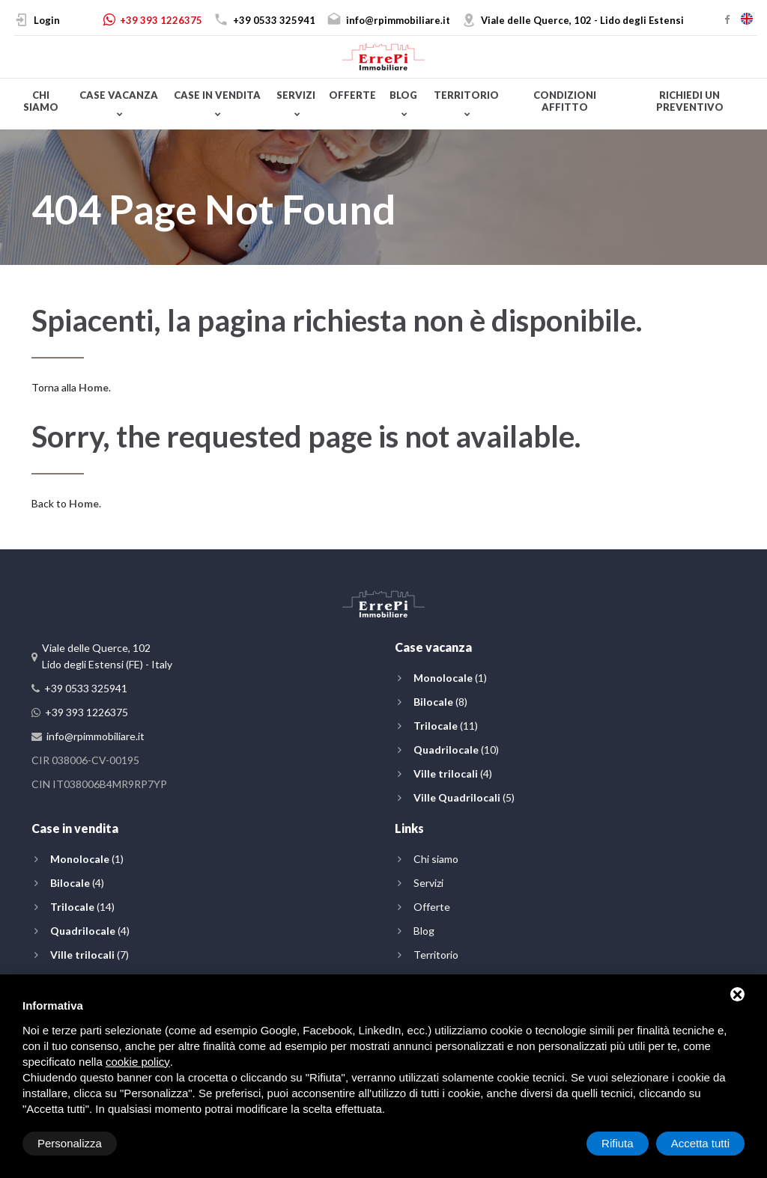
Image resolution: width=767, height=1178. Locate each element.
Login (47, 20)
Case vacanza (118, 95)
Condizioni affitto (564, 101)
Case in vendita (217, 95)
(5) (464, 797)
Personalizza (69, 1143)
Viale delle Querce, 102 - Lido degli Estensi (582, 20)
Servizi (295, 95)
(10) (456, 749)
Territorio (466, 95)
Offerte (352, 95)
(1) (450, 677)
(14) (82, 906)
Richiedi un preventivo (690, 101)
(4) (452, 773)
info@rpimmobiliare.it (398, 20)
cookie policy (138, 1061)
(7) (89, 954)
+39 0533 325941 (274, 20)
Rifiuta (617, 1143)
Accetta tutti (700, 1143)
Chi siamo (40, 101)
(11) (445, 725)
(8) (440, 701)
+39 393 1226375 (161, 20)
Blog (403, 95)
